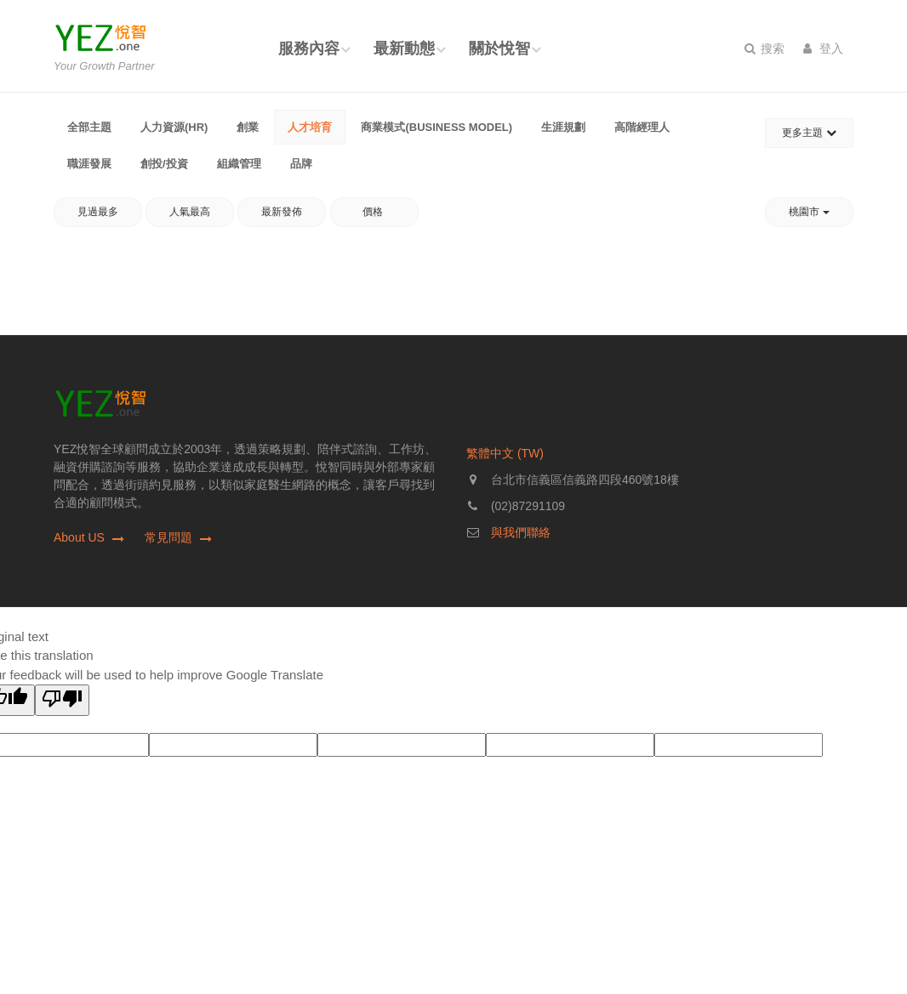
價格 (373, 212)
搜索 (764, 48)
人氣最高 (189, 212)
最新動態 (404, 48)
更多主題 (809, 133)
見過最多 (97, 212)
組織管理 (239, 163)
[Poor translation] (62, 700)
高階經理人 (642, 127)
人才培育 (310, 127)
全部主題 (89, 127)
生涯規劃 (563, 127)
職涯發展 (89, 163)
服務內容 (308, 48)
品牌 (301, 163)
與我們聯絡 (520, 532)
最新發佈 (281, 212)
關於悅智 (499, 48)
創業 (248, 127)
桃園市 (809, 212)
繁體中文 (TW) (505, 453)
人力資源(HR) (174, 127)
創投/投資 (164, 163)
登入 (823, 48)
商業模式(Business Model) (436, 127)
